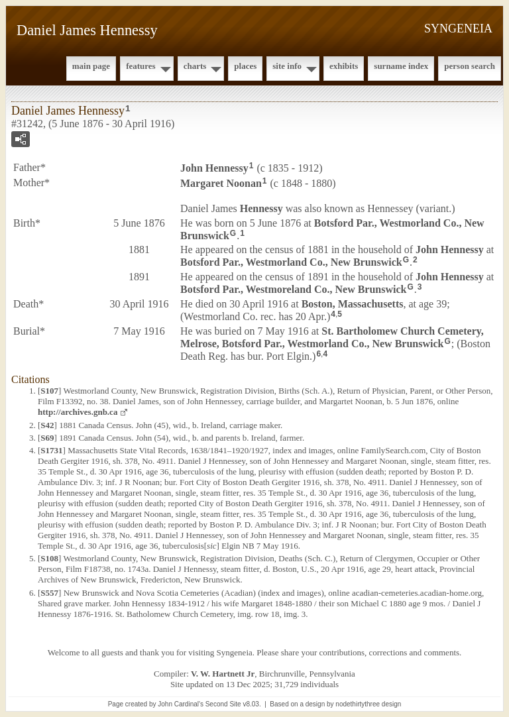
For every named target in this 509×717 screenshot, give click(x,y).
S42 (47, 425)
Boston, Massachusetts (353, 303)
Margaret (221, 183)
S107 (49, 391)
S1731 (51, 450)
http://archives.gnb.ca (77, 412)
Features (141, 66)
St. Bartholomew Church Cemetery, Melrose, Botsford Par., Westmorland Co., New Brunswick (332, 337)
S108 (49, 558)
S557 (49, 593)
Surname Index (401, 66)
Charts (195, 66)
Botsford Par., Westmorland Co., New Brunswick (291, 262)
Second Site (223, 704)
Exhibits (343, 66)
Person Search (469, 66)
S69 (47, 438)
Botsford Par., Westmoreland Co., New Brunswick (293, 289)
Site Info (287, 66)
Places (245, 66)
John (214, 168)
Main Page (91, 66)
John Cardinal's (180, 704)
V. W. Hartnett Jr (222, 674)
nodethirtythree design (368, 704)
